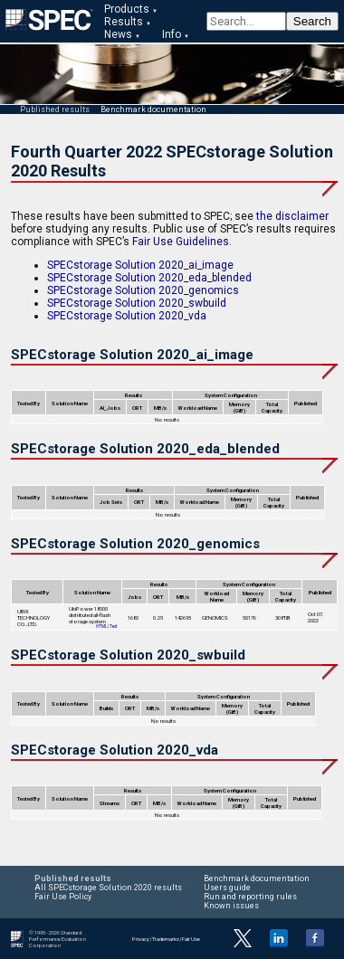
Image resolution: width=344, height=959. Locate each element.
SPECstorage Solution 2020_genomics (143, 290)
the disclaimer (292, 216)
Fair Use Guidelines (180, 241)
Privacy (140, 938)
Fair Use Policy (62, 896)
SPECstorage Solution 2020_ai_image (140, 265)
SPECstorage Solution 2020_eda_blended (149, 277)
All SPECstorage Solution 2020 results (108, 887)
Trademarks (165, 938)
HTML (101, 626)
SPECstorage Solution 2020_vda (126, 315)
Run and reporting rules (250, 896)
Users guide (227, 887)
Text (113, 626)
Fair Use (191, 938)
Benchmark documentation (153, 109)
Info (171, 34)
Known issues (231, 905)
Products (126, 9)
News (118, 34)
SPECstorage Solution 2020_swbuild (136, 303)
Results (123, 21)
